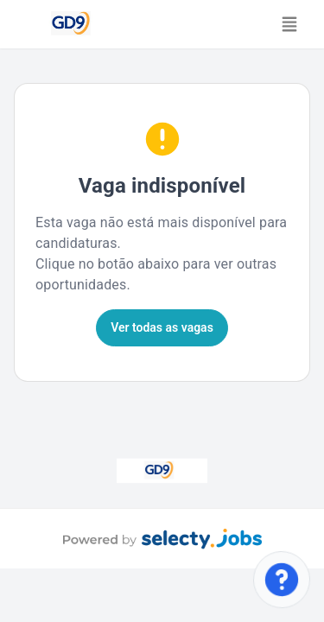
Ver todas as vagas (162, 327)
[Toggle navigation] (289, 24)
